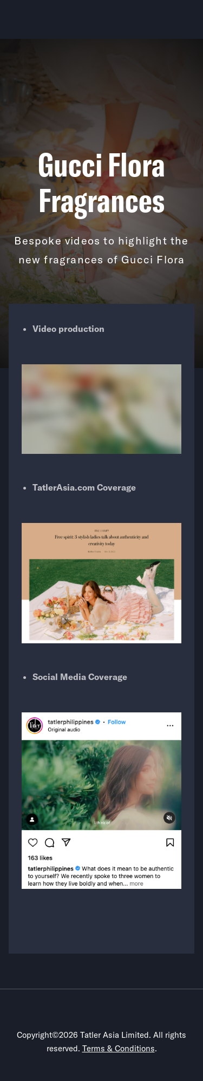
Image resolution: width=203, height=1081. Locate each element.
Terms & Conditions (118, 1048)
